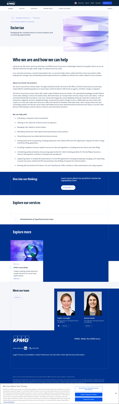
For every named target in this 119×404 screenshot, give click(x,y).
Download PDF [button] (68, 187)
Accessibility (29, 355)
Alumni (87, 3)
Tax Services (36, 18)
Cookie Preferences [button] (42, 355)
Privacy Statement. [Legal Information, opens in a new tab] (8, 402)
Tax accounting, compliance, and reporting (22, 21)
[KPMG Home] (11, 3)
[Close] (116, 393)
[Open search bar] (109, 9)
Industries (34, 8)
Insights (10, 8)
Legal (15, 355)
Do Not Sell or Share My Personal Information (68, 355)
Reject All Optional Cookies (89, 394)
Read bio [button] (65, 326)
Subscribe (98, 3)
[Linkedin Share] (25, 348)
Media (92, 3)
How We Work (48, 8)
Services (22, 8)
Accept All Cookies (88, 399)
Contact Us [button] (17, 297)
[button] (75, 3)
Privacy (20, 355)
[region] (59, 393)
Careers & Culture (64, 8)
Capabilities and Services (23, 18)
